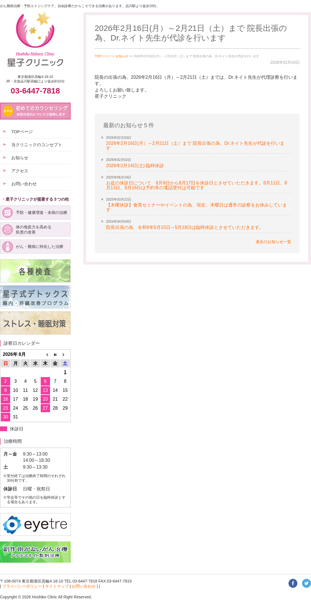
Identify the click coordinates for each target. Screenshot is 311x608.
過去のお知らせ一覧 (273, 241)
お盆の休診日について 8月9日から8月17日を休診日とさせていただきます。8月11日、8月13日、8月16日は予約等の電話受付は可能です (196, 185)
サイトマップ (57, 586)
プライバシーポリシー (22, 586)
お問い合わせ (84, 586)
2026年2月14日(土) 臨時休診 (135, 165)
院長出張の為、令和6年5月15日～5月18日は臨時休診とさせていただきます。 (185, 227)
